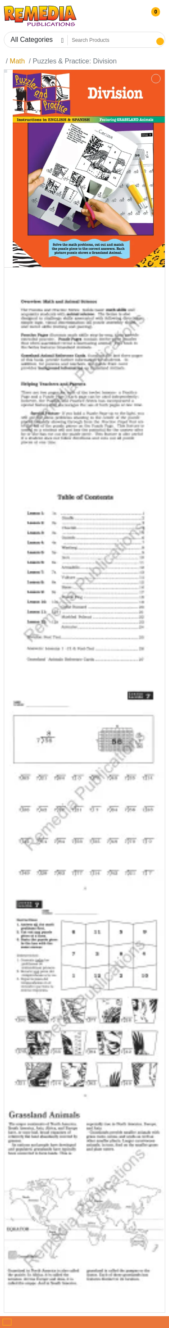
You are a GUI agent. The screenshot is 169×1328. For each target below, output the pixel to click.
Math (17, 61)
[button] (152, 16)
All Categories (32, 39)
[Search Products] (111, 40)
